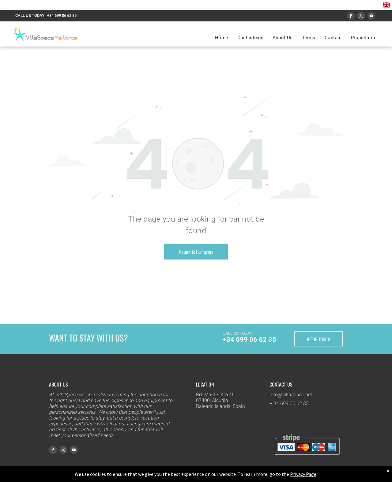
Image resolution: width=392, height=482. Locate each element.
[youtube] (371, 16)
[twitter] (361, 16)
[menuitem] (221, 37)
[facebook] (351, 16)
